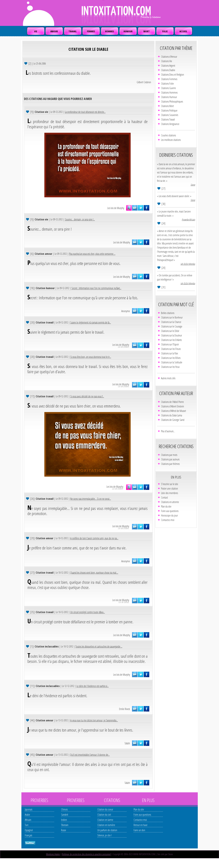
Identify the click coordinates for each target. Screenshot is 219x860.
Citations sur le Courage (171, 326)
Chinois (64, 809)
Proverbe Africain (188, 219)
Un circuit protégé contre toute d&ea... (87, 612)
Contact (164, 497)
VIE (35, 31)
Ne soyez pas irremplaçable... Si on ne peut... (90, 499)
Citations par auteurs (170, 459)
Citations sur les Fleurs (171, 349)
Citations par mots (169, 455)
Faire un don (139, 830)
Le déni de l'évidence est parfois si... (92, 686)
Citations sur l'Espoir (170, 344)
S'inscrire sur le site (169, 484)
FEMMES (91, 31)
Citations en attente (170, 502)
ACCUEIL (183, 31)
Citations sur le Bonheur (172, 317)
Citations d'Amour (169, 57)
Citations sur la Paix (169, 353)
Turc (26, 825)
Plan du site (166, 506)
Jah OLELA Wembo (188, 263)
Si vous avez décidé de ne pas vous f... (87, 396)
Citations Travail (168, 119)
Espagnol (29, 830)
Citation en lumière (106, 825)
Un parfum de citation (107, 830)
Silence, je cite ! (104, 835)
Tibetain (64, 825)
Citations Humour (169, 97)
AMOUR (54, 31)
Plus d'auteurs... (168, 431)
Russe (63, 830)
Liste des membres (169, 493)
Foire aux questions (169, 511)
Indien (64, 820)
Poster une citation (169, 488)
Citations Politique (169, 110)
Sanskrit (64, 814)
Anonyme (125, 311)
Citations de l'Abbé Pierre (172, 402)
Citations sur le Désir (170, 331)
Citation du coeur (105, 809)
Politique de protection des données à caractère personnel (86, 854)
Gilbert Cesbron (144, 82)
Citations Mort (167, 106)
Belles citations (167, 313)
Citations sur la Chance (171, 322)
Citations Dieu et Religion (172, 74)
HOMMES (109, 31)
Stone (193, 184)
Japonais (28, 809)
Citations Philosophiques (172, 101)
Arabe (27, 814)
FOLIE (165, 31)
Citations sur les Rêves (171, 358)
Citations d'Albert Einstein (172, 406)
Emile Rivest (124, 709)
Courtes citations (168, 135)
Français (28, 835)
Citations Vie (166, 61)
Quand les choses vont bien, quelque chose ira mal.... (94, 572)
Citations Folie (167, 83)
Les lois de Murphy (115, 208)
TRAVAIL (73, 31)
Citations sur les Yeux (170, 367)
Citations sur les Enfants (171, 340)
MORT (146, 31)
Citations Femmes (169, 79)
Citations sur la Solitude (171, 362)
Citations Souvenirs (169, 115)
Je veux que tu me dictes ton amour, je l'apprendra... (94, 720)
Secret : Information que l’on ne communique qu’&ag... (96, 288)
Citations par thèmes (170, 464)
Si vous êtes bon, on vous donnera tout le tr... (90, 357)
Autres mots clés (168, 378)
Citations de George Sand (172, 420)
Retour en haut (140, 825)
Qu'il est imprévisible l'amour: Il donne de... (90, 755)
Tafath (127, 743)
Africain (28, 820)
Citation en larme (105, 820)
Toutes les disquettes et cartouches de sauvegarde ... (98, 646)
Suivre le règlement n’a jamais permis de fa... (90, 322)
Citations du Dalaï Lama (171, 415)
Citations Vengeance (170, 124)
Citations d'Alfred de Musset (173, 411)
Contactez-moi (167, 520)
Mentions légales (53, 854)
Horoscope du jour (169, 515)
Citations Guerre (168, 88)
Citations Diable (168, 70)
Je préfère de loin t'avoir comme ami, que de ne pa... (94, 538)
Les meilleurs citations (171, 140)
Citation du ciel (104, 814)
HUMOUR (128, 31)
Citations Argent (168, 65)
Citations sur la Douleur (171, 335)
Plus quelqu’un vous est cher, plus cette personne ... (92, 254)
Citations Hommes (169, 92)
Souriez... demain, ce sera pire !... (80, 219)
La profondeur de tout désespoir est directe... (85, 112)
